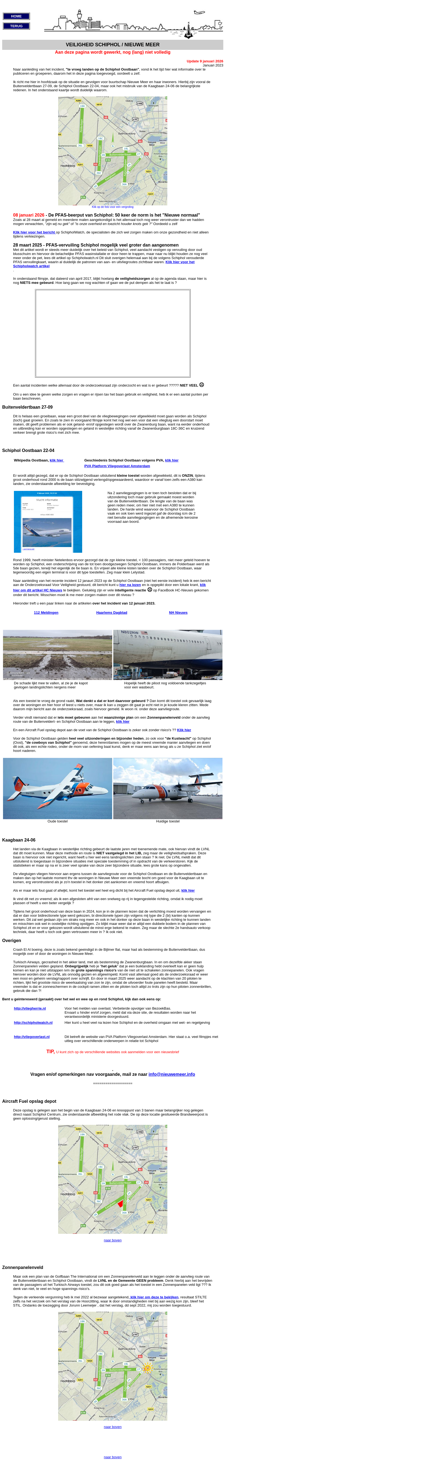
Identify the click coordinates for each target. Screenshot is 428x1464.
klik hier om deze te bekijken (153, 1297)
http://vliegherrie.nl (30, 1008)
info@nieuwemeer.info (171, 1074)
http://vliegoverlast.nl (32, 1037)
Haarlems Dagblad (111, 612)
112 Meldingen (46, 612)
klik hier (57, 460)
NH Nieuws (178, 612)
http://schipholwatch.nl (33, 1022)
